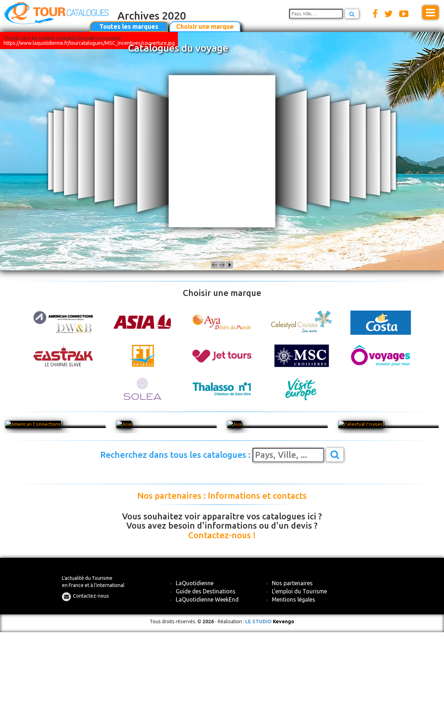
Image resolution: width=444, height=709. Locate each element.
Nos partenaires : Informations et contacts (222, 496)
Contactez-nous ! (222, 535)
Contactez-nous (91, 596)
